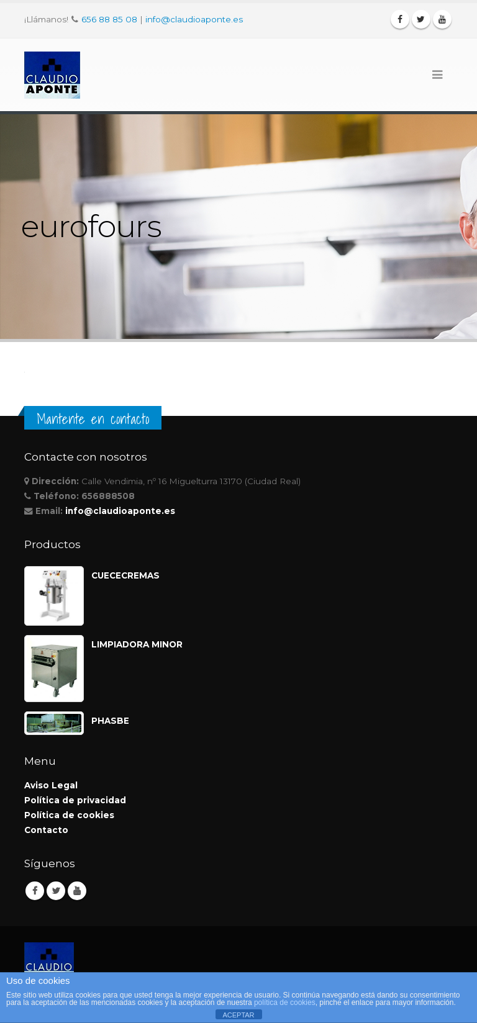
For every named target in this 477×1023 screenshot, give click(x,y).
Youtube (77, 890)
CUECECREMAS (125, 575)
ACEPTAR (238, 1015)
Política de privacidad (75, 800)
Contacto (46, 830)
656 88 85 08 (109, 19)
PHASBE (110, 721)
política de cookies (285, 1002)
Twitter (56, 890)
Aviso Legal (51, 785)
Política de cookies (69, 815)
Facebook (34, 890)
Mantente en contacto (93, 419)
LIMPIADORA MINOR (137, 644)
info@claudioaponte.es (194, 19)
